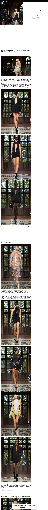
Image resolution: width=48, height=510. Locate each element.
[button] (46, 508)
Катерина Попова (37, 16)
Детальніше (33, 505)
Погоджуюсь (22, 507)
